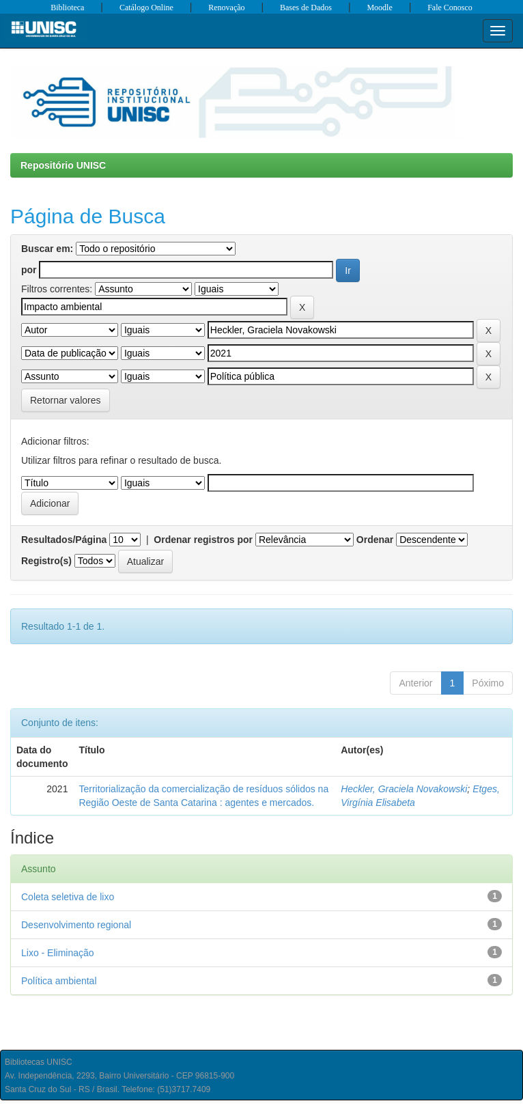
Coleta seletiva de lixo (67, 896)
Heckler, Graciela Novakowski (404, 788)
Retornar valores (65, 400)
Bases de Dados (306, 7)
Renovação (226, 7)
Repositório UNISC (63, 165)
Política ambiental (59, 980)
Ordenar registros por (203, 539)
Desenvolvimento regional (76, 924)
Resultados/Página (64, 539)
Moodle (379, 7)
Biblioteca (67, 7)
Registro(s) (46, 560)
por (29, 269)
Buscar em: (47, 248)
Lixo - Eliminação (57, 952)
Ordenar (374, 539)
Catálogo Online (146, 7)
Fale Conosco (449, 7)
